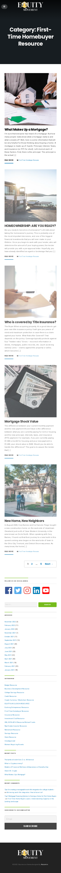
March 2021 (9, 662)
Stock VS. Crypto (11, 771)
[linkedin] (36, 590)
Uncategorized (10, 741)
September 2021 (10, 640)
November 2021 (10, 633)
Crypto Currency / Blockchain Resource (19, 700)
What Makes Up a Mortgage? (26, 129)
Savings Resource (11, 733)
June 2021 (8, 651)
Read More (9, 160)
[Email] (31, 819)
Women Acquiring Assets (14, 744)
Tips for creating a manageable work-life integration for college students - (29, 789)
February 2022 (10, 625)
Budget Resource (11, 685)
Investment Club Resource (14, 718)
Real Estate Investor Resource (16, 726)
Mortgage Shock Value (21, 421)
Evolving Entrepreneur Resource (17, 707)
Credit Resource (11, 696)
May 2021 (8, 655)
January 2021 (9, 670)
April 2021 (8, 659)
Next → (49, 564)
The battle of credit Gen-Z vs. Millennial (19, 760)
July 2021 (8, 648)
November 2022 (10, 622)
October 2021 (9, 636)
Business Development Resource (17, 689)
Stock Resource (10, 737)
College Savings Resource (14, 692)
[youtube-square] (46, 590)
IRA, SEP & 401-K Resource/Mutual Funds (20, 722)
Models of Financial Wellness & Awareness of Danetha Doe (26, 767)
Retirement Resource (12, 730)
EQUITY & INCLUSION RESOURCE (17, 703)
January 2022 (9, 629)
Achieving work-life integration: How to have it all (25, 792)
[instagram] (27, 590)
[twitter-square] (18, 590)
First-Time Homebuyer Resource (29, 160)
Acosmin (44, 864)
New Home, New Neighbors (24, 521)
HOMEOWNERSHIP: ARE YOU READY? (30, 226)
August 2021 (9, 644)
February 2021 (10, 666)
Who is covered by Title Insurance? (30, 322)
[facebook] (9, 590)
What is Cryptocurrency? (14, 763)
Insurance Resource (12, 715)
